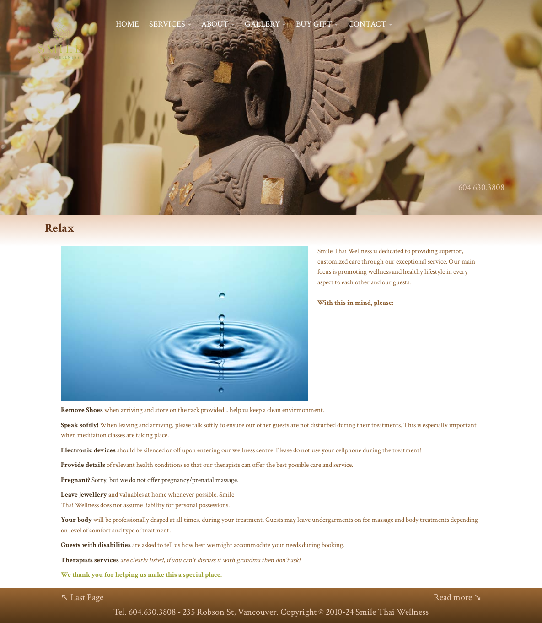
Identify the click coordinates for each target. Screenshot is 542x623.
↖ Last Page (82, 597)
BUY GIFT (314, 24)
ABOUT (215, 24)
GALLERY (262, 24)
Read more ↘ (458, 597)
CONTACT (367, 24)
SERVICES (167, 24)
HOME (127, 24)
